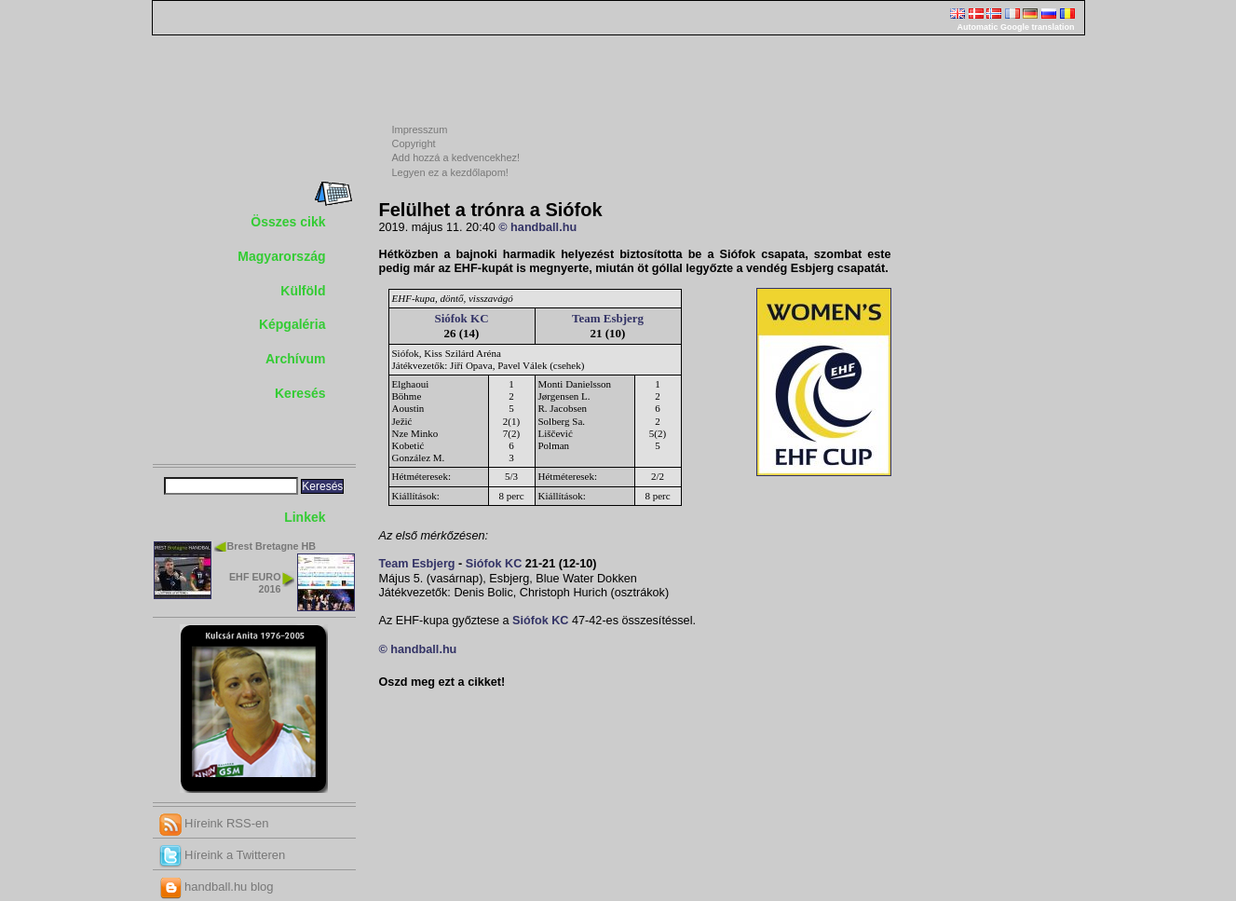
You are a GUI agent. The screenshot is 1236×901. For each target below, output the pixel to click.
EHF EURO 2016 (255, 582)
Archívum (295, 358)
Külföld (302, 290)
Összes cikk (288, 221)
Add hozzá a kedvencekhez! (456, 157)
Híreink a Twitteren (222, 855)
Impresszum (420, 129)
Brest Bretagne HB (272, 546)
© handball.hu (537, 227)
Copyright (414, 143)
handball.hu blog (216, 887)
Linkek (304, 517)
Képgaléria (292, 324)
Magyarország (281, 256)
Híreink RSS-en (214, 823)
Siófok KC (461, 318)
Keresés (300, 393)
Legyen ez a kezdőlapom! (450, 172)
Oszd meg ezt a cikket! (442, 682)
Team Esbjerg (608, 318)
